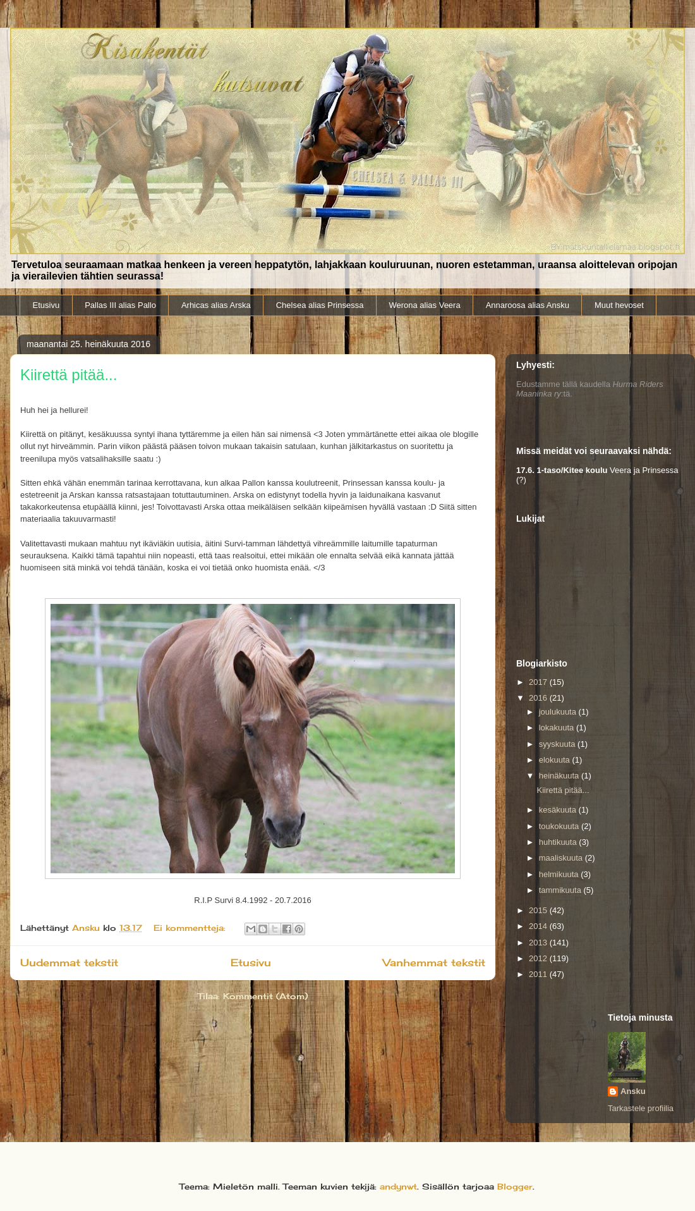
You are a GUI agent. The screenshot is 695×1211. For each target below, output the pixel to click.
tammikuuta (561, 890)
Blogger (515, 1186)
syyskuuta (558, 744)
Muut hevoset (619, 305)
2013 (539, 942)
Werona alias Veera (424, 305)
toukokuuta (560, 826)
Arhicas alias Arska (216, 305)
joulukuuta (559, 711)
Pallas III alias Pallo (120, 305)
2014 (539, 926)
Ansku (633, 1091)
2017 (539, 682)
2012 (539, 958)
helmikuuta (560, 874)
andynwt (398, 1186)
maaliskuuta (562, 858)
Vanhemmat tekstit (434, 963)
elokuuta (555, 760)
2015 (539, 910)
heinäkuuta (560, 775)
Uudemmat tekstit (69, 963)
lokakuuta (557, 727)
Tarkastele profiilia (641, 1108)
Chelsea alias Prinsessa (320, 305)
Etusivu (46, 305)
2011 (539, 974)
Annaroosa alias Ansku (527, 305)
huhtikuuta (559, 842)
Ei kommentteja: (191, 928)
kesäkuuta (559, 810)
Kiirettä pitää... (68, 374)
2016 (539, 698)
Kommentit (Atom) (265, 996)
